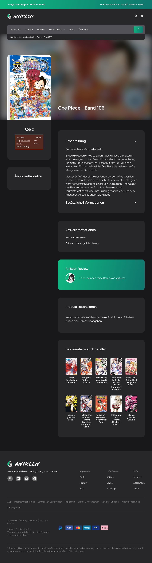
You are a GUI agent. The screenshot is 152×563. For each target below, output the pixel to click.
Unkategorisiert (23, 37)
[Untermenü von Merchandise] (64, 29)
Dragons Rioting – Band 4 (86, 379)
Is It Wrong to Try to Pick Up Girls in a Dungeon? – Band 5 (116, 383)
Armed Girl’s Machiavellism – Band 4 (101, 379)
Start (12, 37)
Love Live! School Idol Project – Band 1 (131, 381)
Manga (95, 243)
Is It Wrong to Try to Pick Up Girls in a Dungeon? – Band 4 (86, 421)
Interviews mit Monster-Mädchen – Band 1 (116, 420)
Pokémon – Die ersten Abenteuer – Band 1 (101, 418)
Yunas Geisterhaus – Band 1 (71, 379)
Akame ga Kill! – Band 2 (131, 417)
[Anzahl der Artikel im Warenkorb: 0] (142, 16)
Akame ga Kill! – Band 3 (71, 417)
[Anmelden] (136, 16)
